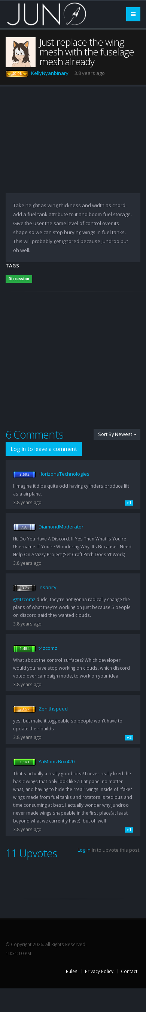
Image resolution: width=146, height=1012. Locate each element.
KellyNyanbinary (50, 73)
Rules (71, 971)
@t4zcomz (24, 599)
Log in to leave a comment (43, 448)
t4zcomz (48, 648)
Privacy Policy (99, 971)
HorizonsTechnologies (64, 473)
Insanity (48, 587)
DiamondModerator (61, 526)
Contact (129, 971)
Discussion (19, 278)
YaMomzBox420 (56, 761)
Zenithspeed (53, 708)
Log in (84, 849)
